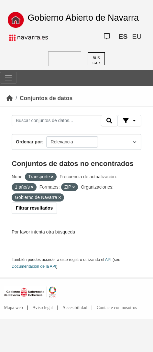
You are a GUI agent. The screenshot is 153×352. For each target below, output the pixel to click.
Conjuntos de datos (46, 98)
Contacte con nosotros (117, 307)
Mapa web (13, 307)
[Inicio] (9, 98)
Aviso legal (42, 307)
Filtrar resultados (34, 208)
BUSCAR (96, 60)
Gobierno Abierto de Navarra (83, 18)
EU (136, 36)
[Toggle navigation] (8, 78)
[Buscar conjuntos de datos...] (56, 121)
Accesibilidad (74, 307)
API (108, 259)
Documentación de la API (34, 266)
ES (122, 36)
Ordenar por (29, 141)
